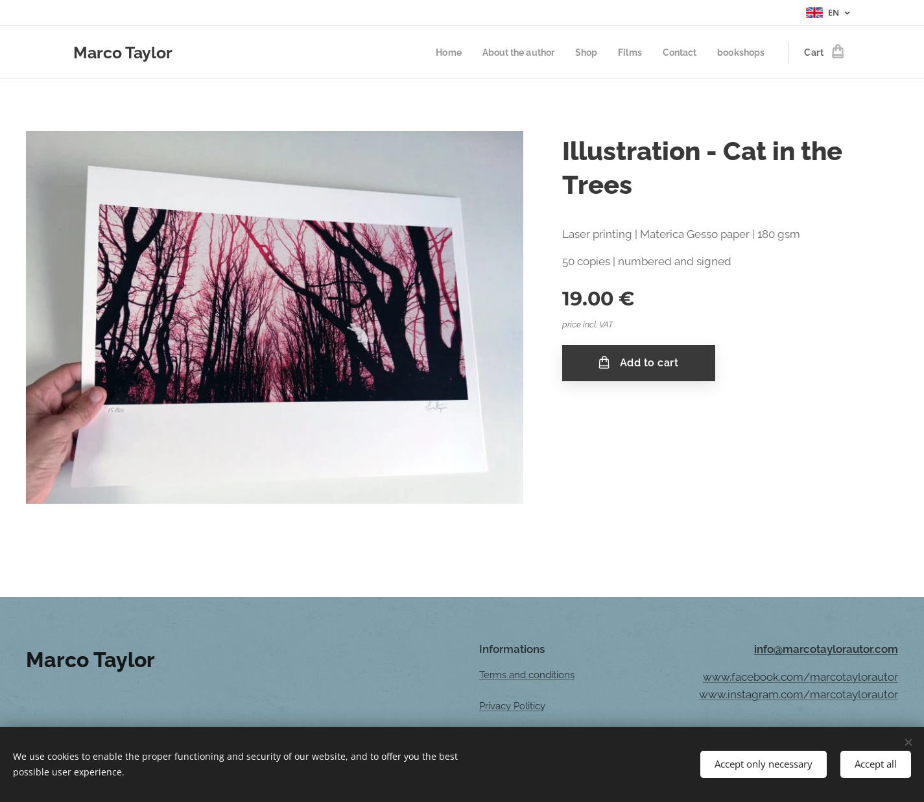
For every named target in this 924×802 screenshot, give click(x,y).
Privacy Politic (509, 707)
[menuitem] (434, 52)
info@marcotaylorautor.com (826, 649)
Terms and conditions (527, 675)
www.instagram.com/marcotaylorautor (798, 694)
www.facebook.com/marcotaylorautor (800, 676)
